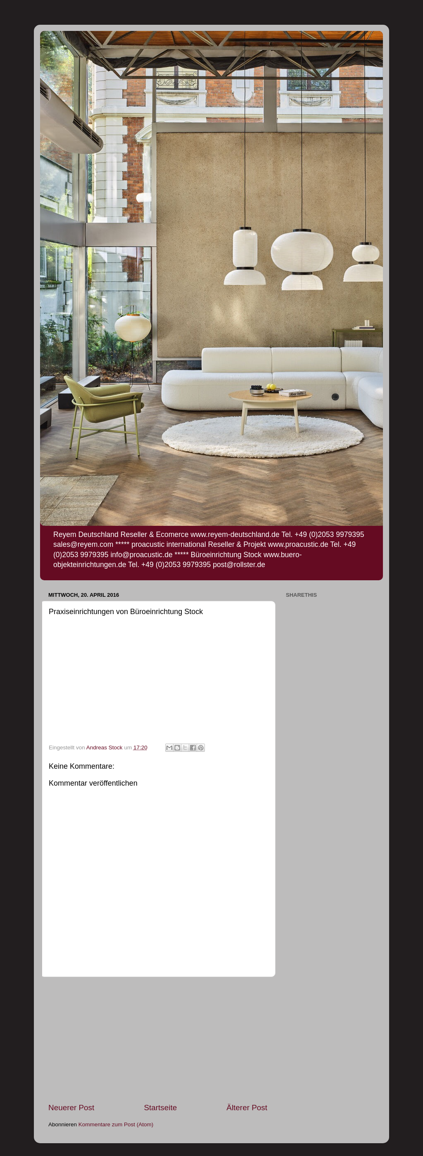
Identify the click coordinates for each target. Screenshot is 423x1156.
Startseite (160, 1107)
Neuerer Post (71, 1107)
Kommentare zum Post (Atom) (116, 1124)
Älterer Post (246, 1107)
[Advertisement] (158, 1039)
